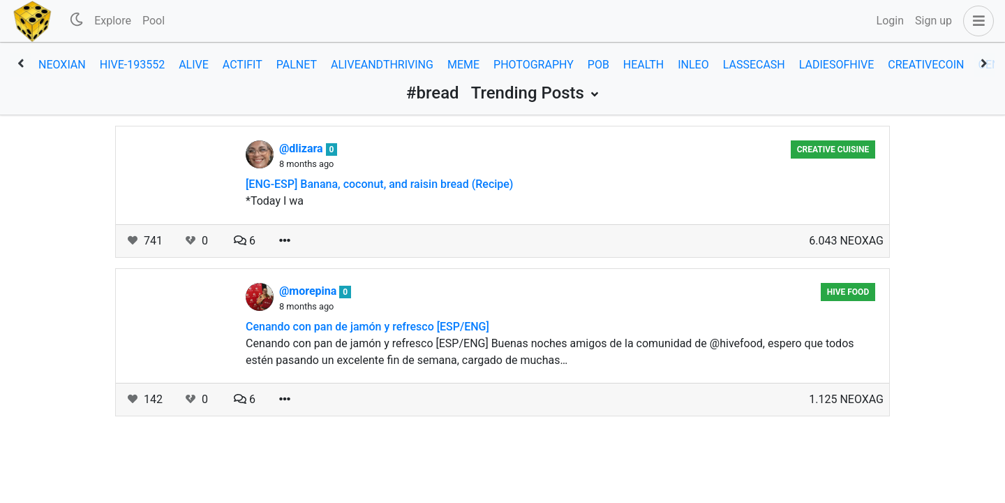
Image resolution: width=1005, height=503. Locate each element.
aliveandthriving (382, 64)
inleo (693, 64)
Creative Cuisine (833, 149)
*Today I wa (275, 200)
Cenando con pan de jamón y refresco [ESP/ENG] (367, 326)
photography (533, 64)
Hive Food (848, 292)
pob (598, 64)
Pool (153, 20)
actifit (242, 64)
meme (463, 64)
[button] (976, 21)
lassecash (754, 64)
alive (194, 64)
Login (890, 20)
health (643, 64)
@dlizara (302, 148)
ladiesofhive (836, 64)
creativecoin (926, 64)
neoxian (62, 64)
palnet (296, 64)
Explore (112, 20)
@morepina (309, 291)
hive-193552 (132, 64)
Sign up (933, 20)
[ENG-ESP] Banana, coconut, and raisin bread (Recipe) (379, 184)
